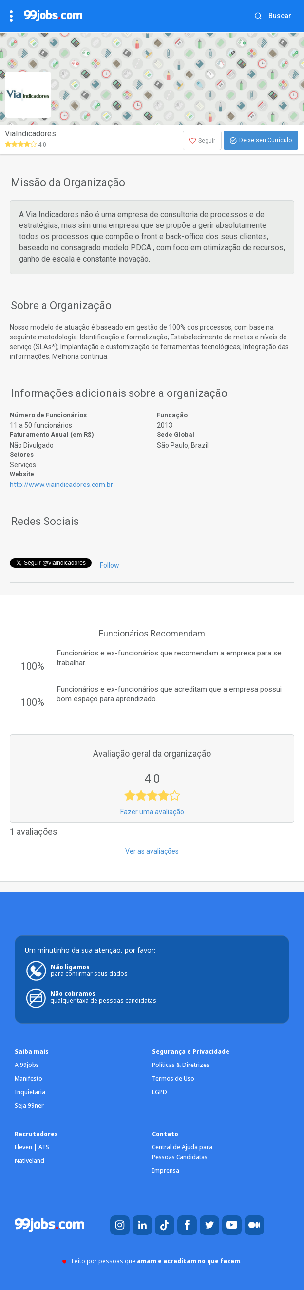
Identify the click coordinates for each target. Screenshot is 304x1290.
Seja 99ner (29, 1106)
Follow (109, 565)
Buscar (279, 15)
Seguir (202, 140)
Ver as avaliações (152, 851)
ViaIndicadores (30, 133)
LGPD (159, 1092)
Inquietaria (30, 1092)
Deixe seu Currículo (261, 141)
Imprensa (165, 1170)
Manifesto (28, 1078)
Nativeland (29, 1161)
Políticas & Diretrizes (180, 1065)
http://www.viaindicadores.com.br (61, 484)
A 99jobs (27, 1065)
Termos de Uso (173, 1078)
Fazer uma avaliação (152, 812)
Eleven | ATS (32, 1147)
